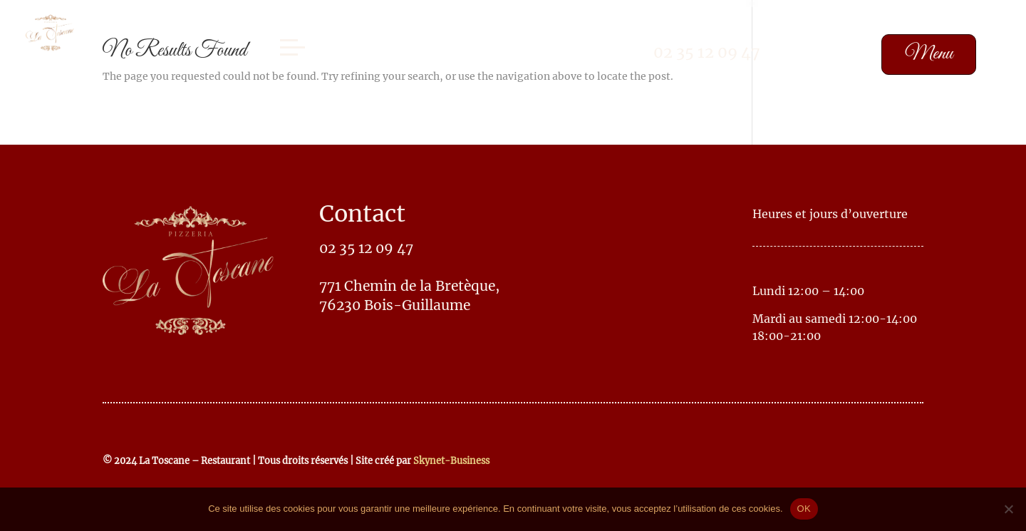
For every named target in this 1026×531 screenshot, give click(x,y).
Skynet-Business (451, 460)
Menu (929, 54)
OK (804, 508)
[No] (1008, 509)
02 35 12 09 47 (706, 52)
